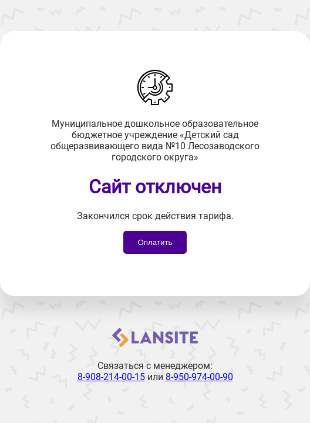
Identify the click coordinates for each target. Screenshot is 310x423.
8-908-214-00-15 (111, 376)
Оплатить (154, 242)
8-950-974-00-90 (199, 376)
